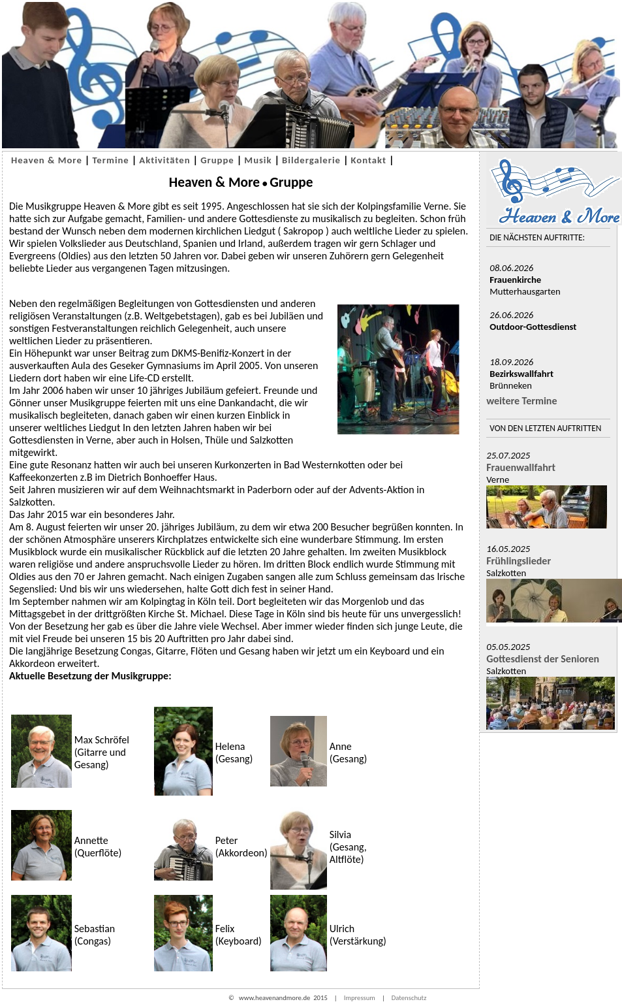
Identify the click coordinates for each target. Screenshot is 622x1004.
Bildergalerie (311, 160)
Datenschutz (409, 998)
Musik (258, 160)
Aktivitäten (164, 160)
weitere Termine (521, 401)
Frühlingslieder (518, 561)
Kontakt (369, 160)
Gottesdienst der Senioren (542, 659)
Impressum (359, 998)
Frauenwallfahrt (520, 467)
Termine (110, 160)
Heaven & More (46, 160)
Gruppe (217, 160)
